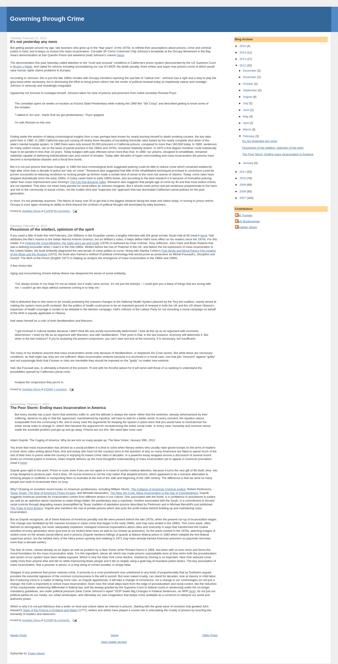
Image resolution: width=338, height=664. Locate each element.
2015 (243, 46)
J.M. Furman (244, 215)
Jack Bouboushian (248, 221)
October (248, 83)
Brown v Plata (22, 66)
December (250, 70)
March (247, 129)
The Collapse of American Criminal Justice (158, 489)
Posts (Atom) (36, 653)
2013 (243, 59)
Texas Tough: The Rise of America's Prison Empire (42, 493)
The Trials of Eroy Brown (26, 508)
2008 (243, 191)
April (246, 123)
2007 (243, 198)
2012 (243, 65)
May (246, 116)
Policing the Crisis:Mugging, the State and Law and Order (62, 243)
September (250, 90)
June (246, 110)
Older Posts (210, 635)
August (248, 96)
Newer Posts (18, 635)
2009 (243, 184)
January (248, 163)
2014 (243, 52)
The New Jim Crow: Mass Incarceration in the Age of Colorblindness (154, 493)
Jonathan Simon (246, 227)
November (250, 77)
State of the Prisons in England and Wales (50, 610)
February (249, 136)
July (246, 103)
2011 (243, 171)
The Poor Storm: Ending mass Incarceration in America (58, 408)
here (120, 55)
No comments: (62, 211)
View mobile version (114, 642)
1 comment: (60, 389)
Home (114, 635)
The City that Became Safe (87, 182)
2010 (243, 178)
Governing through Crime (47, 18)
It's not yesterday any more (33, 42)
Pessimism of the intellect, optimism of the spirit (52, 229)
